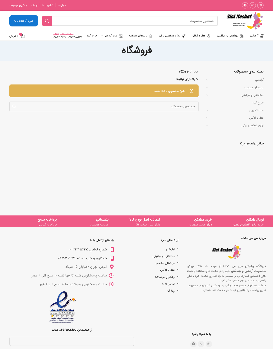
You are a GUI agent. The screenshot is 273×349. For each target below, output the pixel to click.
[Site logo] (244, 20)
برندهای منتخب (254, 87)
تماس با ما (168, 283)
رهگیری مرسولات (164, 277)
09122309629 (59, 37)
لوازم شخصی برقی (252, 125)
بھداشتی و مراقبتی (252, 95)
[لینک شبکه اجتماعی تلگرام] (245, 5)
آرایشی (259, 79)
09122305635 (75, 37)
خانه (196, 71)
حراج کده (258, 102)
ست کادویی (256, 110)
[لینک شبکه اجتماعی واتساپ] (253, 5)
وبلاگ (171, 290)
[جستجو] (130, 21)
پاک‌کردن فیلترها (185, 79)
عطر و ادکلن (256, 117)
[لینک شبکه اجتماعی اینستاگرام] (260, 5)
